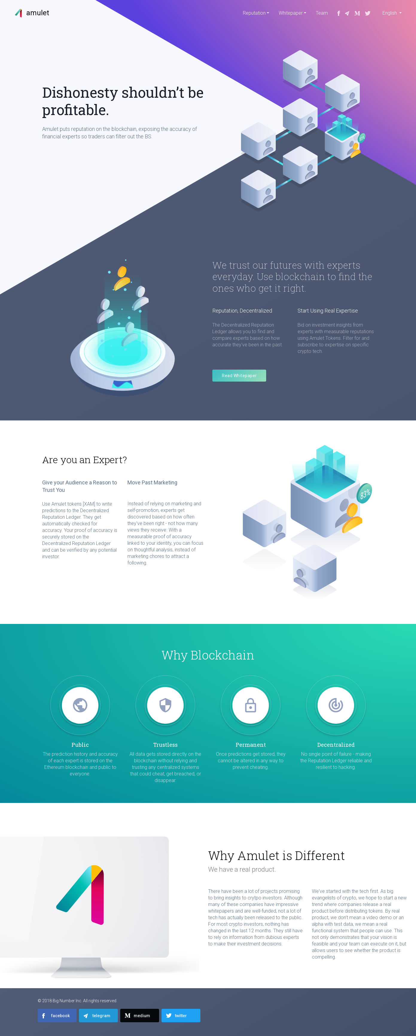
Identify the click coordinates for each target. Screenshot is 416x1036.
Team (322, 13)
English (390, 13)
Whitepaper (291, 13)
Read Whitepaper (239, 375)
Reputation (254, 13)
